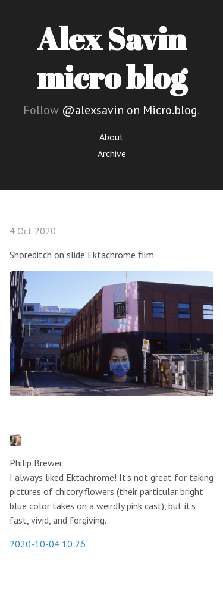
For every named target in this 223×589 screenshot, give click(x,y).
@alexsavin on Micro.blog (129, 110)
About (111, 137)
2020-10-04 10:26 (48, 544)
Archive (112, 153)
